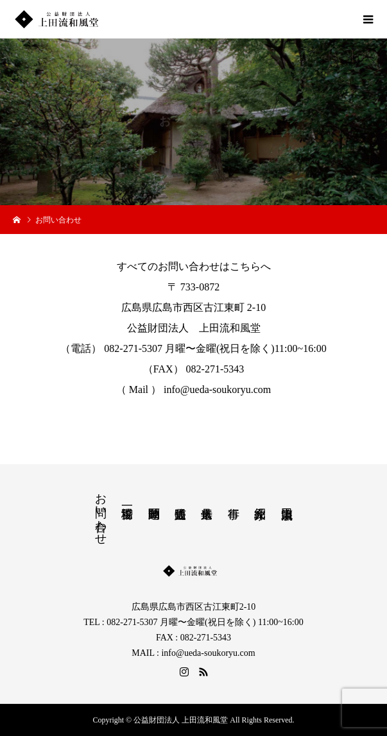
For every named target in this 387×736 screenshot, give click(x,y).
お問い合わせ (100, 512)
